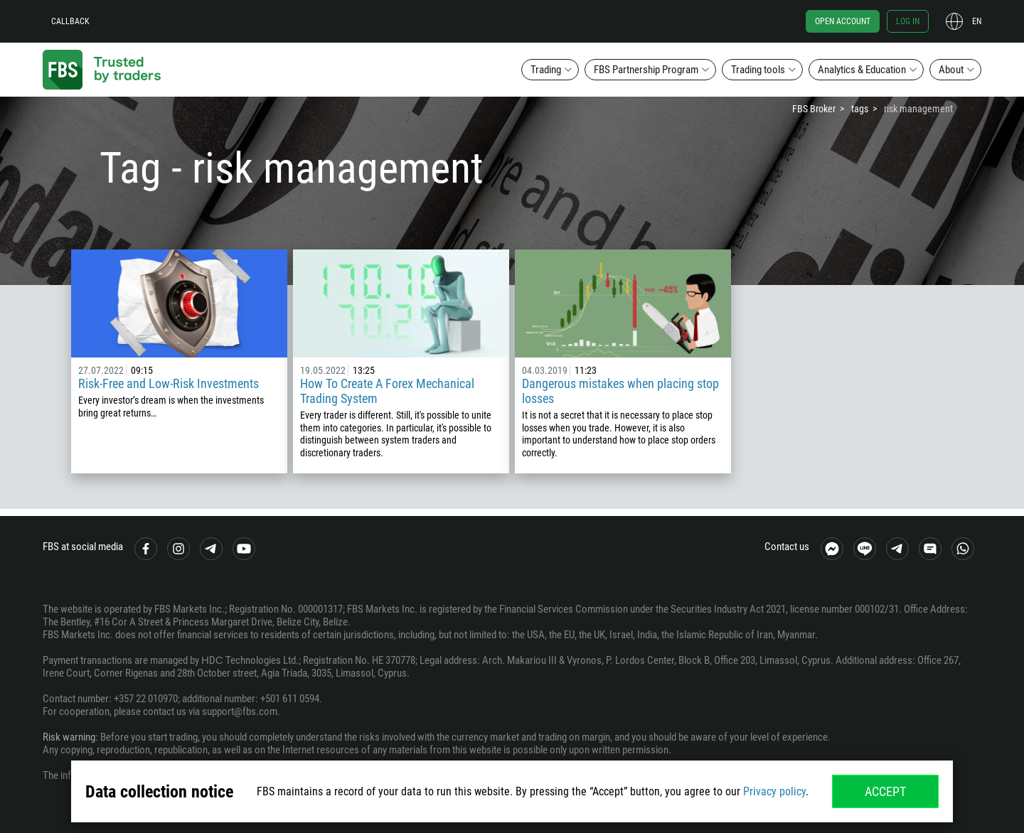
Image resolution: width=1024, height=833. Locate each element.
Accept (885, 791)
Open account (842, 21)
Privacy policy (774, 791)
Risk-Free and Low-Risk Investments (168, 383)
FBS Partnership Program (646, 69)
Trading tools (758, 69)
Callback (70, 21)
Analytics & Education (862, 69)
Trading (545, 69)
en (976, 21)
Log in (907, 21)
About (951, 69)
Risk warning (69, 737)
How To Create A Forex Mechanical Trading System (387, 391)
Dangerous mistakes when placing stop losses (620, 391)
